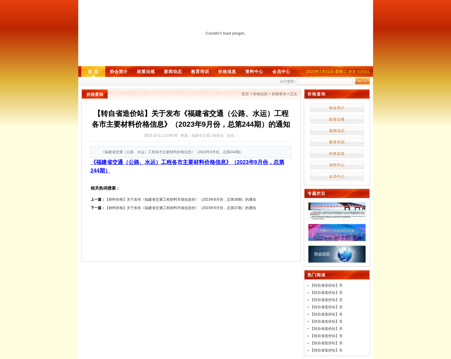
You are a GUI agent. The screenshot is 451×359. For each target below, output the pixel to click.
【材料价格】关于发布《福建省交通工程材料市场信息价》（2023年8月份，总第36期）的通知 (180, 199)
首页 (245, 94)
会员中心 (281, 71)
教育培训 (200, 71)
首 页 (93, 71)
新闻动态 (173, 71)
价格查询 (279, 94)
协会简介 (119, 71)
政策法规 (146, 71)
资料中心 (254, 71)
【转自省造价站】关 (326, 285)
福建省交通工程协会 (207, 135)
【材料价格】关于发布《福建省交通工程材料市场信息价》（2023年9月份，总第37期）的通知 (180, 208)
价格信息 (227, 71)
